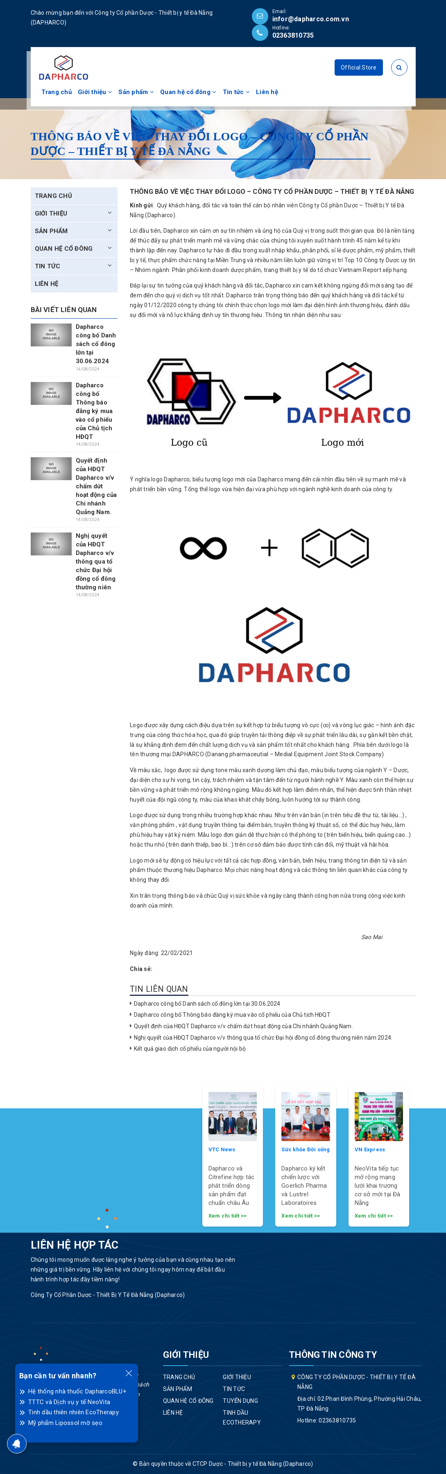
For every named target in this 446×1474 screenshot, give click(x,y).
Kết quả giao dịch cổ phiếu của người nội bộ (190, 1048)
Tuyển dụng (240, 1401)
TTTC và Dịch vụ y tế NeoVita (69, 1402)
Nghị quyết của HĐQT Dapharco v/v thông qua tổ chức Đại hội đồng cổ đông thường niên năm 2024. (263, 1037)
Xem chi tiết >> (227, 1216)
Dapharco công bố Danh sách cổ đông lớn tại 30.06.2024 (207, 1003)
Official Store (359, 67)
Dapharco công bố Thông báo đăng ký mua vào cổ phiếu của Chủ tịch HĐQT (232, 1014)
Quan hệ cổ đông (188, 92)
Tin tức (236, 92)
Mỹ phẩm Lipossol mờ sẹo (65, 1423)
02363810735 (293, 35)
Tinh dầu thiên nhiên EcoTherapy (73, 1412)
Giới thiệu (95, 92)
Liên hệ (267, 92)
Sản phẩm (136, 92)
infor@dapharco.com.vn (310, 19)
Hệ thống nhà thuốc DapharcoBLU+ (77, 1391)
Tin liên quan (159, 989)
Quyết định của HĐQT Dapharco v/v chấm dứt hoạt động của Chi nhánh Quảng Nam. (243, 1026)
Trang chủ (56, 92)
